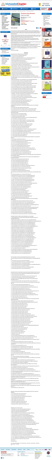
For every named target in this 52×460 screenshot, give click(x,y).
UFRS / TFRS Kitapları (5, 25)
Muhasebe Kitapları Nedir (5, 58)
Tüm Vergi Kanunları (46, 22)
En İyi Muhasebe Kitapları (4, 16)
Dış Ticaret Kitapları (5, 18)
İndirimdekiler (24, 8)
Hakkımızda (3, 57)
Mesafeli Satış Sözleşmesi (5, 59)
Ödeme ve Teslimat (4, 60)
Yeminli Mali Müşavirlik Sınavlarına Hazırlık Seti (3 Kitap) (47, 24)
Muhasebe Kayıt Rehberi (46, 15)
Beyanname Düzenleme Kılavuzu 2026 (46, 17)
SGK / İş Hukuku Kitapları (5, 21)
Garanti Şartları (4, 62)
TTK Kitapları (4, 27)
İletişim (33, 8)
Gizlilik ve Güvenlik (4, 61)
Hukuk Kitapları (4, 19)
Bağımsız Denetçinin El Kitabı (5, 37)
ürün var (43, 9)
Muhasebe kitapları (14, 4)
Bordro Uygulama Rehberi (5, 52)
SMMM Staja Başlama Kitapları (5, 23)
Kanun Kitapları (4, 20)
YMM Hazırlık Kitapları (5, 28)
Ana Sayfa (5, 8)
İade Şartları (3, 63)
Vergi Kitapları (4, 26)
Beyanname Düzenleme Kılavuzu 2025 (5, 51)
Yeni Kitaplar (14, 8)
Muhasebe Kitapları (5, 17)
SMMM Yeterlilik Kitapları (5, 24)
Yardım (24, 449)
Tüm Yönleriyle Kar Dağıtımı (46, 21)
